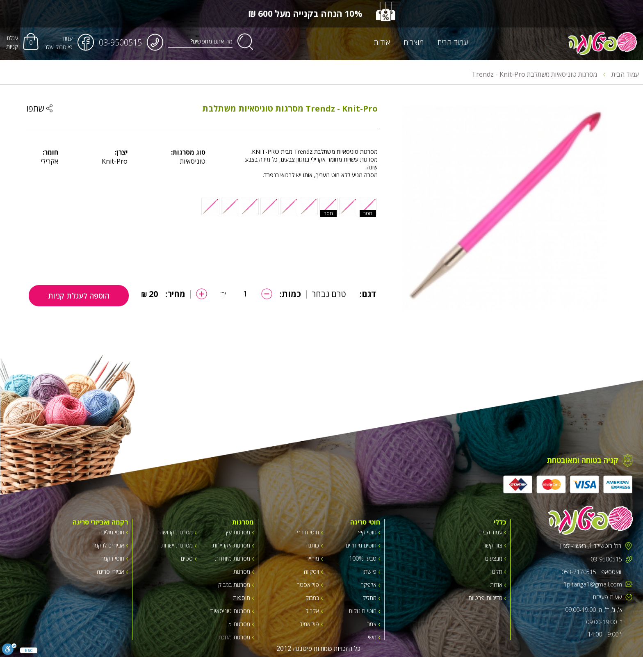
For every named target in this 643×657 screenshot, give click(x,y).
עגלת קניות (12, 42)
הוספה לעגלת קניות (78, 296)
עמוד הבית (453, 42)
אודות (382, 42)
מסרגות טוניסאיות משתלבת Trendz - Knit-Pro (538, 74)
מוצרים (414, 42)
